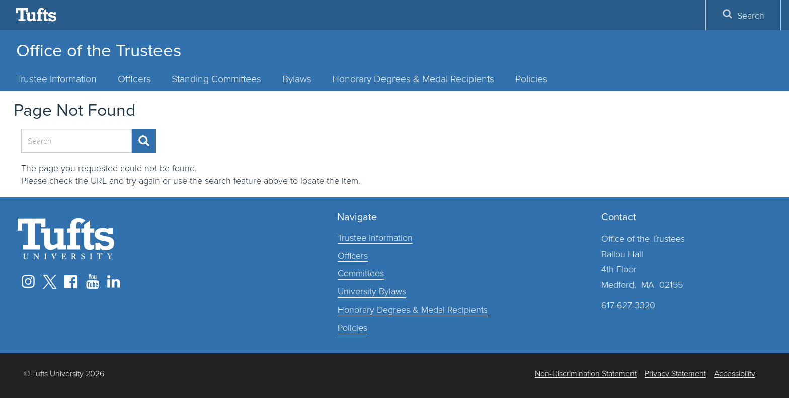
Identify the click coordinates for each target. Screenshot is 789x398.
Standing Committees (216, 78)
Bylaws (296, 78)
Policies (531, 78)
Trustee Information (56, 78)
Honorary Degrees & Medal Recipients (413, 78)
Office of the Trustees (98, 50)
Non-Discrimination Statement (586, 373)
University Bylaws (372, 291)
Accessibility (734, 373)
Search (743, 15)
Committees (361, 273)
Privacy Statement (675, 373)
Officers (134, 78)
